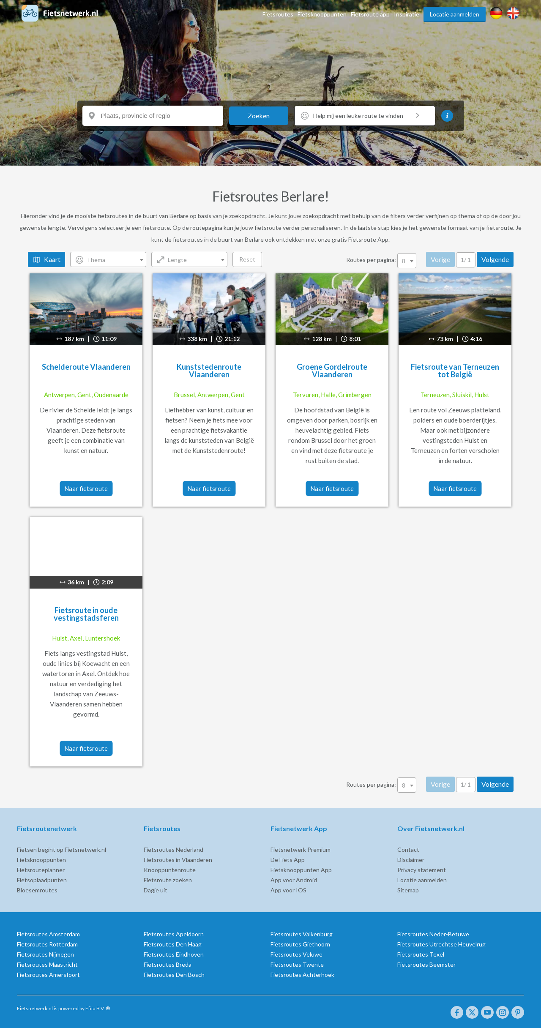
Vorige (440, 259)
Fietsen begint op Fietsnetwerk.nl (61, 849)
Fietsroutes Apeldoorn (174, 934)
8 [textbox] (403, 260)
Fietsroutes (277, 14)
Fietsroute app (370, 14)
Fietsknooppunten (322, 14)
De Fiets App (287, 859)
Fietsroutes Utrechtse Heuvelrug (441, 944)
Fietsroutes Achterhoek (302, 974)
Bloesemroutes (37, 890)
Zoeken (259, 116)
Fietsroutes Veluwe (296, 954)
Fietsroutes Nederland (173, 849)
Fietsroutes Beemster (426, 964)
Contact (408, 849)
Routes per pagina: (382, 259)
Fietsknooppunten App (301, 869)
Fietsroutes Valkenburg (301, 934)
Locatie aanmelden (454, 14)
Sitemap (408, 890)
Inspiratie (406, 14)
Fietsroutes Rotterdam (47, 944)
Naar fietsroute (86, 488)
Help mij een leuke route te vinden (366, 115)
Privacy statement (421, 869)
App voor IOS (288, 890)
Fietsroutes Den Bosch (174, 974)
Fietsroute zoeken (168, 879)
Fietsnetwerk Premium (300, 849)
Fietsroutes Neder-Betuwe (433, 934)
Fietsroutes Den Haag (173, 944)
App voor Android (293, 879)
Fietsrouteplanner (41, 869)
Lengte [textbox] (177, 259)
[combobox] (108, 259)
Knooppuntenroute (170, 869)
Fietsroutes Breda (167, 964)
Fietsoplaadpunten (42, 879)
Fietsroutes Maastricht (47, 964)
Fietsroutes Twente (297, 964)
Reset (247, 259)
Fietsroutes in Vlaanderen (178, 859)
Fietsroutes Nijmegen (45, 954)
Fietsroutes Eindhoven (174, 954)
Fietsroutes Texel (420, 954)
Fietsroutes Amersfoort (48, 974)
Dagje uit (155, 890)
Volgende (495, 259)
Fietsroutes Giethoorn (300, 944)
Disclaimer (410, 859)
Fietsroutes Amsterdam (48, 934)
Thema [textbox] (96, 259)
